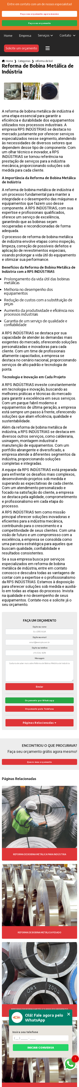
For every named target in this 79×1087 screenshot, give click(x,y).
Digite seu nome (39, 627)
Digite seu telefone (39, 648)
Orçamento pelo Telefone (39, 709)
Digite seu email (40, 637)
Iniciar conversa (40, 1047)
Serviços (44, 35)
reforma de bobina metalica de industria (44, 61)
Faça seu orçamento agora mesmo (39, 14)
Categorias (24, 61)
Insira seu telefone (25, 1032)
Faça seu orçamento (39, 23)
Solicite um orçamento (21, 48)
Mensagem (39, 658)
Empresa (25, 35)
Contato (66, 35)
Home (8, 35)
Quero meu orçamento (39, 762)
